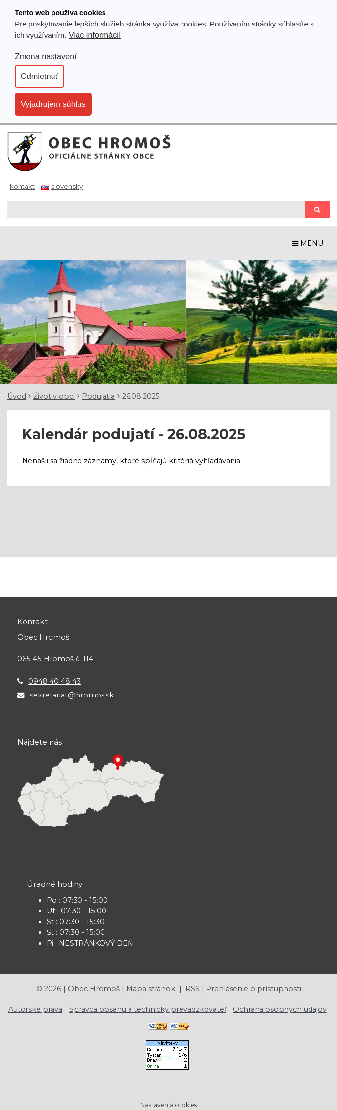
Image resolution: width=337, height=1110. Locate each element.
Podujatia (98, 396)
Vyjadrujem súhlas (53, 104)
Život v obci (54, 396)
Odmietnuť (39, 76)
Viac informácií (95, 34)
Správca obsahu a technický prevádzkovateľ (147, 1009)
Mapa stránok (150, 988)
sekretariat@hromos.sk (72, 695)
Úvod (16, 396)
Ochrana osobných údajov (280, 1009)
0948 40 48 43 (54, 681)
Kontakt (22, 186)
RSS (193, 988)
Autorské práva (35, 1009)
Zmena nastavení (46, 56)
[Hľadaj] (156, 209)
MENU (308, 243)
